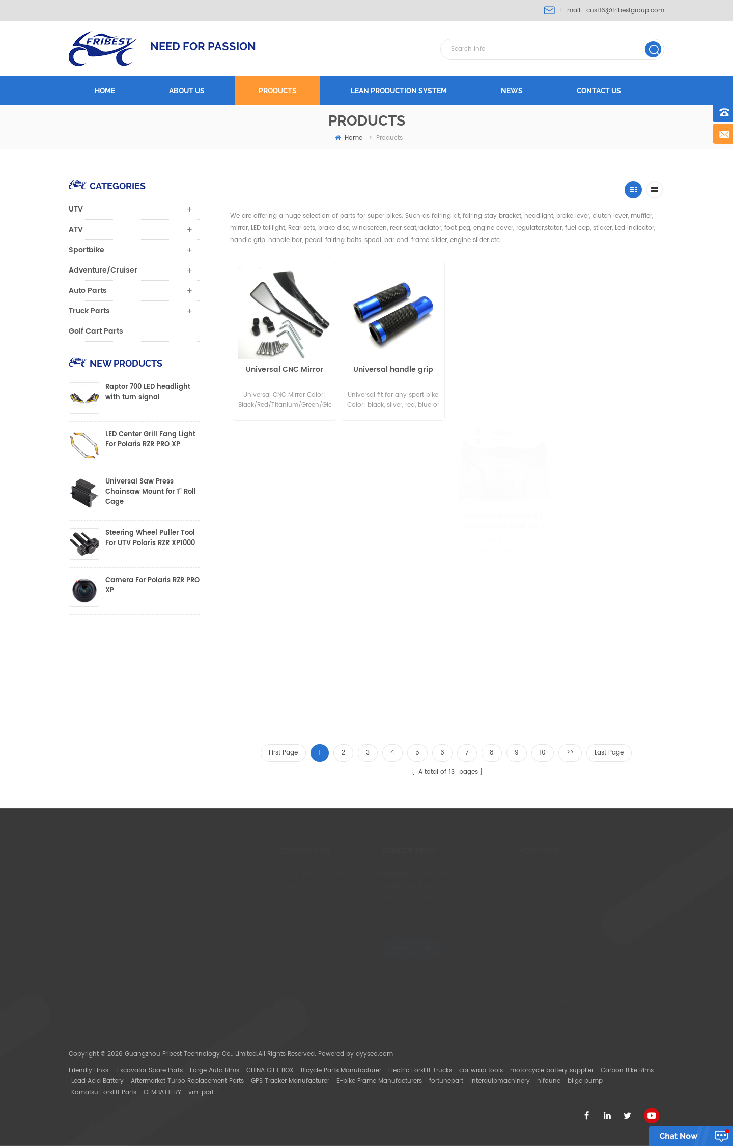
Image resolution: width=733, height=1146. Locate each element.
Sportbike (86, 250)
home (348, 138)
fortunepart (446, 1081)
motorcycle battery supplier (552, 1070)
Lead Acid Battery (97, 1081)
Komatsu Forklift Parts (103, 1092)
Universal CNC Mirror (282, 370)
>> (570, 753)
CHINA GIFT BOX (270, 1070)
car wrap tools (481, 1070)
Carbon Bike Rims (627, 1070)
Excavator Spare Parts (150, 1070)
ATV (76, 229)
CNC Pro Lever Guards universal (490, 375)
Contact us (599, 90)
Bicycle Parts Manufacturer (341, 1070)
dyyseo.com (374, 1054)
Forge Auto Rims (214, 1070)
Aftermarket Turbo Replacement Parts (187, 1081)
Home (105, 90)
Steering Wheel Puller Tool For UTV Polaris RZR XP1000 (150, 538)
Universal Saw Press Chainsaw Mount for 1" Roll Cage (150, 492)
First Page (283, 753)
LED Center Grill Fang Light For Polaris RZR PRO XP (150, 440)
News (512, 90)
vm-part (201, 1092)
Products (278, 90)
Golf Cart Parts (96, 331)
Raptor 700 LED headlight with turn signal (147, 392)
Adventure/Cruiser (103, 270)
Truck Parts (89, 311)
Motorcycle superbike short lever (590, 357)
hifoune (548, 1081)
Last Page (609, 753)
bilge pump (585, 1081)
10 (543, 753)
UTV (76, 209)
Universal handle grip (387, 370)
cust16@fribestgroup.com (625, 10)
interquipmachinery (500, 1081)
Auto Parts (88, 290)
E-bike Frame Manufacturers (379, 1081)
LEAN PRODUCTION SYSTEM (399, 90)
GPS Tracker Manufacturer (290, 1081)
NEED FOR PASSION (203, 46)
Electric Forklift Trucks (420, 1070)
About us (187, 90)
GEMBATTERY (162, 1092)
